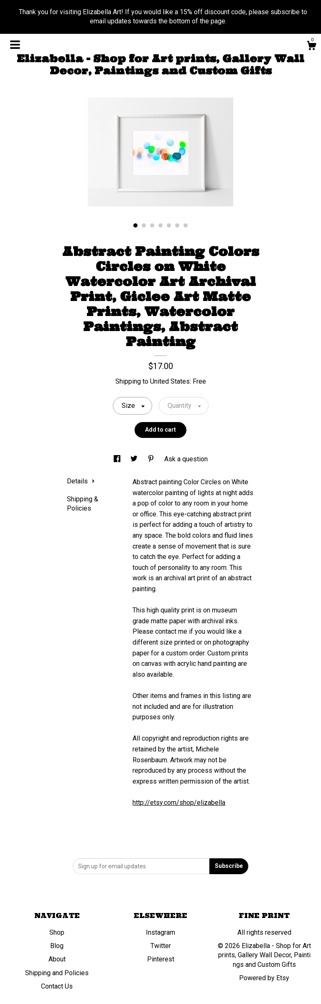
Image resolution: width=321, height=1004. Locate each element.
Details (81, 481)
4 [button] (160, 225)
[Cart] (311, 46)
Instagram (160, 932)
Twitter (160, 946)
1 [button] (135, 225)
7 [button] (185, 225)
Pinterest (160, 959)
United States (170, 381)
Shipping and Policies (57, 973)
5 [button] (169, 225)
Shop (56, 932)
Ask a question (186, 459)
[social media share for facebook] (118, 459)
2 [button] (144, 225)
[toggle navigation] (15, 44)
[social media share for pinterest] (152, 459)
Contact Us (57, 986)
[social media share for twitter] (134, 459)
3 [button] (152, 225)
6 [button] (177, 225)
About (57, 959)
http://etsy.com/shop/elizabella (178, 803)
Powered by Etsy (264, 978)
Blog (57, 946)
